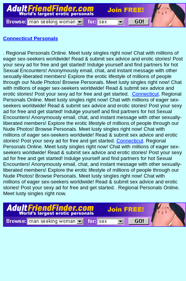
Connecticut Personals (30, 38)
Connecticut (145, 94)
